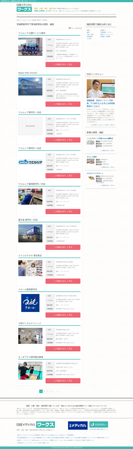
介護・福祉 (91, 34)
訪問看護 (90, 36)
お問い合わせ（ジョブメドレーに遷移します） (45, 440)
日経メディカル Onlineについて (50, 435)
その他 (89, 38)
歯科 (89, 32)
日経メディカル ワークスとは (25, 435)
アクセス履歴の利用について (100, 437)
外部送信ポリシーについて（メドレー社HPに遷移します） (33, 443)
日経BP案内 (70, 435)
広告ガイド (63, 435)
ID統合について (69, 437)
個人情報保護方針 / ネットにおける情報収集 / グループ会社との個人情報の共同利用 (40, 437)
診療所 (103, 30)
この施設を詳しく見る (63, 64)
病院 (89, 30)
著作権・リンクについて (24, 440)
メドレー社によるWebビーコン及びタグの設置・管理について (76, 440)
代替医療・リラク (106, 32)
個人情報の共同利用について (83, 437)
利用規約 (37, 435)
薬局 (106, 34)
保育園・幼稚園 (105, 36)
